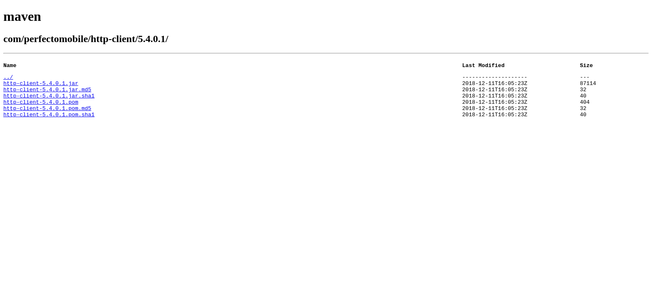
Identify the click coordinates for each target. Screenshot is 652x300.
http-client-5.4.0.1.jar (40, 86)
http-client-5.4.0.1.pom (40, 109)
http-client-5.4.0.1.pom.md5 (47, 116)
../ (8, 79)
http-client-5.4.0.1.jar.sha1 (48, 101)
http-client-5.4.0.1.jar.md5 (47, 94)
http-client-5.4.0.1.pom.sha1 (48, 124)
